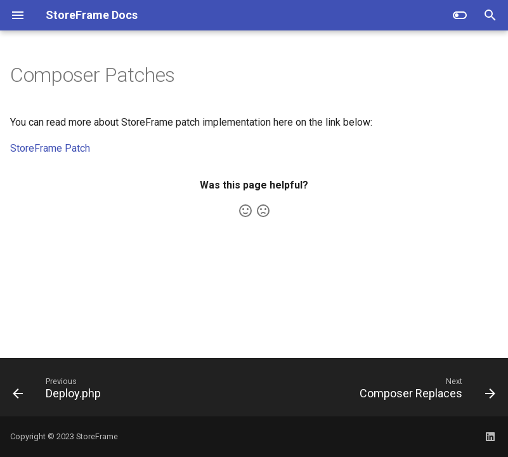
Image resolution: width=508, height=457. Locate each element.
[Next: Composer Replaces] (424, 391)
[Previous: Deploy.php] (59, 391)
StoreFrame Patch (50, 148)
